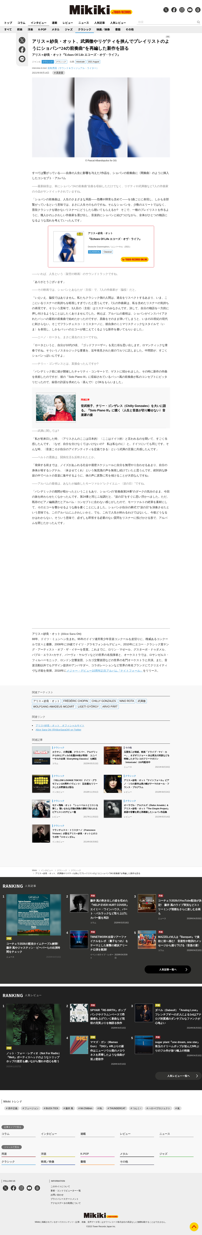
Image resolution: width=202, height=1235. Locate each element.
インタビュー (39, 23)
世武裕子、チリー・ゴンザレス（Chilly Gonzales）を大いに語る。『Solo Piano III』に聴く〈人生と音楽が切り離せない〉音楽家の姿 (123, 410)
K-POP (42, 29)
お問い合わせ (57, 1195)
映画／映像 (103, 29)
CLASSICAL (94, 252)
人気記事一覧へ (168, 969)
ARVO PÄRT (110, 706)
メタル (56, 29)
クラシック (84, 29)
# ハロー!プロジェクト (158, 1108)
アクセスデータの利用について (66, 1203)
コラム (21, 23)
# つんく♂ (136, 1108)
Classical (108, 252)
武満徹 (142, 701)
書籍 (117, 29)
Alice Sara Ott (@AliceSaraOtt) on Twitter (58, 729)
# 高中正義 (11, 1108)
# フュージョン (31, 1108)
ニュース (83, 23)
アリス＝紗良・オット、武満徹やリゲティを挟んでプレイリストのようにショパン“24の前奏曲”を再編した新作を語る (87, 873)
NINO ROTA (127, 701)
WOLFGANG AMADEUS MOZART (53, 706)
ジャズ (69, 29)
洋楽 (30, 29)
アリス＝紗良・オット (46, 701)
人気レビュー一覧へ (178, 1076)
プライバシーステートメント (65, 1199)
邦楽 (19, 29)
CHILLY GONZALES (104, 701)
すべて (8, 29)
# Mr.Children (85, 1108)
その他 (130, 29)
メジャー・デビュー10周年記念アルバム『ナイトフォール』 (105, 670)
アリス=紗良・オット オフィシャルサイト (60, 725)
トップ (8, 23)
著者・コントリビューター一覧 (66, 1191)
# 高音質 (58, 72)
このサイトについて (60, 1186)
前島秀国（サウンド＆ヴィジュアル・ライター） (73, 68)
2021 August (93, 62)
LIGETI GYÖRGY (88, 706)
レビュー (68, 23)
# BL (100, 1108)
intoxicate (80, 62)
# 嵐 (177, 1108)
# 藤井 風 (68, 1108)
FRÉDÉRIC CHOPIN (75, 701)
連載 (54, 23)
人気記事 (99, 23)
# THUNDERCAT (116, 1108)
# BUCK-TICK (51, 1108)
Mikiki (34, 870)
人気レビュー (118, 23)
